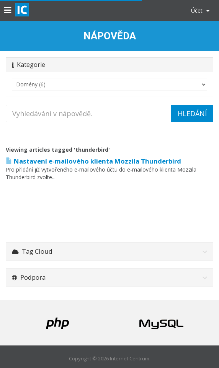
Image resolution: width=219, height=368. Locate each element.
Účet (200, 10)
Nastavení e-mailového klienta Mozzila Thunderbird (93, 161)
